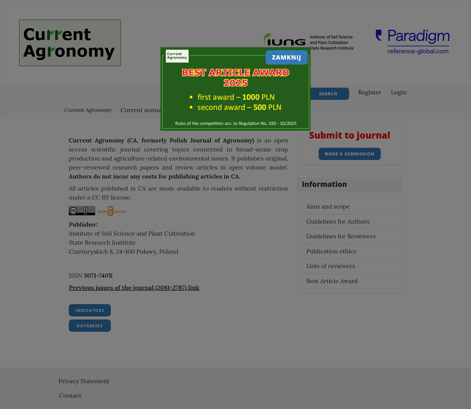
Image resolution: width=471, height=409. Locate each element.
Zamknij (286, 57)
